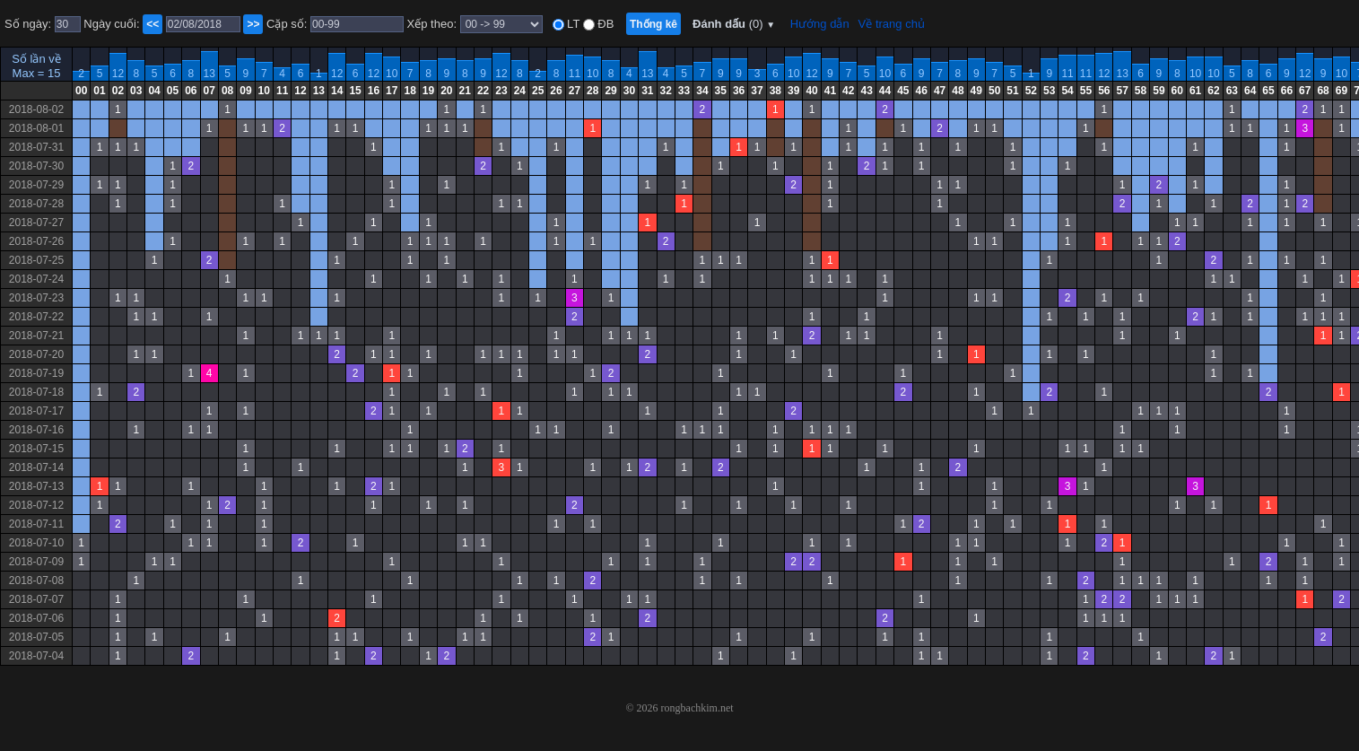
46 (922, 90)
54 (1067, 90)
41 (830, 90)
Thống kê (653, 24)
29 (610, 90)
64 (1250, 90)
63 (1232, 90)
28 (592, 90)
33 (684, 90)
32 (666, 90)
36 (739, 90)
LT (572, 24)
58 (1140, 90)
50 (994, 90)
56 (1104, 90)
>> (253, 24)
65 (1268, 90)
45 (903, 90)
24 (520, 90)
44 (885, 90)
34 (702, 90)
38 (775, 90)
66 (1287, 90)
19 (428, 90)
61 (1195, 90)
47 (939, 90)
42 (848, 90)
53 (1049, 90)
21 (465, 90)
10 (391, 73)
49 (976, 90)
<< (152, 24)
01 (99, 90)
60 (1177, 90)
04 (154, 90)
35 (721, 90)
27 (574, 90)
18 (409, 90)
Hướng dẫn (819, 24)
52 (1031, 90)
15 (355, 90)
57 (1122, 90)
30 (629, 90)
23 (501, 90)
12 (118, 73)
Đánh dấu (734, 24)
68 (1323, 90)
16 (373, 90)
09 (245, 90)
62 (1213, 90)
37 (756, 90)
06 (190, 90)
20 (446, 90)
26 (556, 90)
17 (391, 90)
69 (1341, 90)
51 (1012, 90)
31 (647, 90)
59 (1158, 90)
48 (957, 90)
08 (227, 90)
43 (866, 90)
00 (81, 90)
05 (173, 90)
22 (483, 90)
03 (136, 90)
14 (337, 90)
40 (811, 90)
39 (793, 90)
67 (1305, 90)
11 (574, 73)
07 (209, 90)
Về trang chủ (891, 24)
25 (538, 90)
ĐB (604, 24)
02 (118, 90)
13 (209, 73)
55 (1086, 90)
